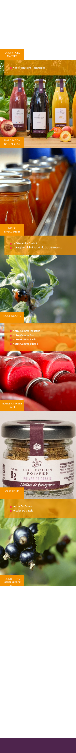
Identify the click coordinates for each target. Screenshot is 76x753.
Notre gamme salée (24, 339)
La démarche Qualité (25, 243)
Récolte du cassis (23, 510)
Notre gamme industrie (26, 331)
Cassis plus (12, 491)
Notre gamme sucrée (25, 343)
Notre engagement (12, 229)
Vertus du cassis (22, 506)
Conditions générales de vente (12, 582)
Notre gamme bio (23, 335)
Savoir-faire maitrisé (12, 54)
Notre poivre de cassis (12, 405)
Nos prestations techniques (29, 68)
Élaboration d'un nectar (12, 142)
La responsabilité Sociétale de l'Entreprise (37, 247)
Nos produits (12, 316)
